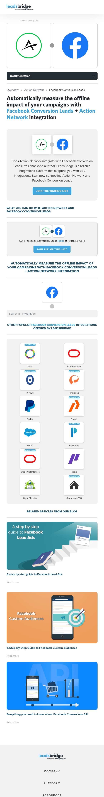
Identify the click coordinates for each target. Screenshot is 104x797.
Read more (13, 582)
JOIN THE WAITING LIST (52, 191)
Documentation (20, 76)
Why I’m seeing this (29, 20)
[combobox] (52, 313)
